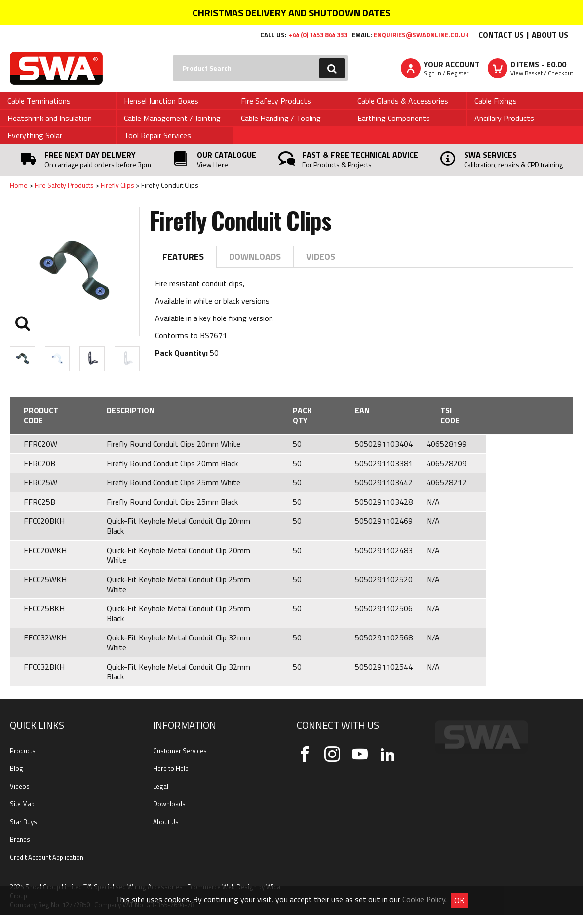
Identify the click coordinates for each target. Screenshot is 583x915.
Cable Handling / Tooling (281, 118)
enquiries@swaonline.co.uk (421, 35)
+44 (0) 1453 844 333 (317, 35)
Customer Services (180, 751)
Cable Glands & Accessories (402, 101)
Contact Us (501, 35)
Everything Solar (34, 135)
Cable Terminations (39, 101)
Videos (320, 256)
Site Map (22, 804)
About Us (550, 35)
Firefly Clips (117, 185)
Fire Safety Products (276, 101)
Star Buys (23, 822)
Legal (160, 786)
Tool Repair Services (157, 135)
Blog (16, 768)
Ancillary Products (504, 118)
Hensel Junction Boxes (161, 101)
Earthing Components (393, 118)
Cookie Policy (423, 899)
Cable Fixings (495, 101)
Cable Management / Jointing (172, 118)
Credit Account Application (46, 857)
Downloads (255, 256)
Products (23, 751)
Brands (20, 839)
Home (19, 185)
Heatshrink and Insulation (49, 118)
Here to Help (171, 768)
